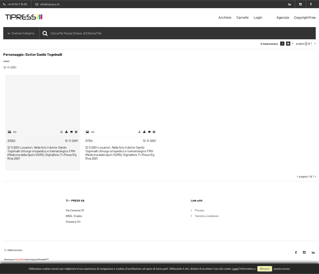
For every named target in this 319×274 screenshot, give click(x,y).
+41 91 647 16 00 (17, 4)
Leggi (235, 268)
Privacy (199, 210)
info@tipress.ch (49, 4)
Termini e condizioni (206, 216)
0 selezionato (269, 43)
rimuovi (264, 268)
